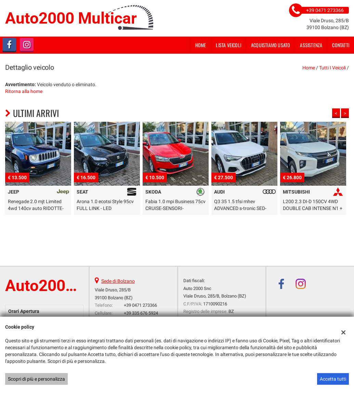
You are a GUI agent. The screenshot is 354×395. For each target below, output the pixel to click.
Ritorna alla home (23, 91)
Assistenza (311, 45)
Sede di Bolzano (118, 281)
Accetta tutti (333, 379)
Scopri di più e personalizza (36, 379)
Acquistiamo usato (270, 45)
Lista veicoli (228, 45)
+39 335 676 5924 (141, 313)
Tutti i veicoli (332, 67)
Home (200, 45)
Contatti (340, 45)
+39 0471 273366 (140, 305)
